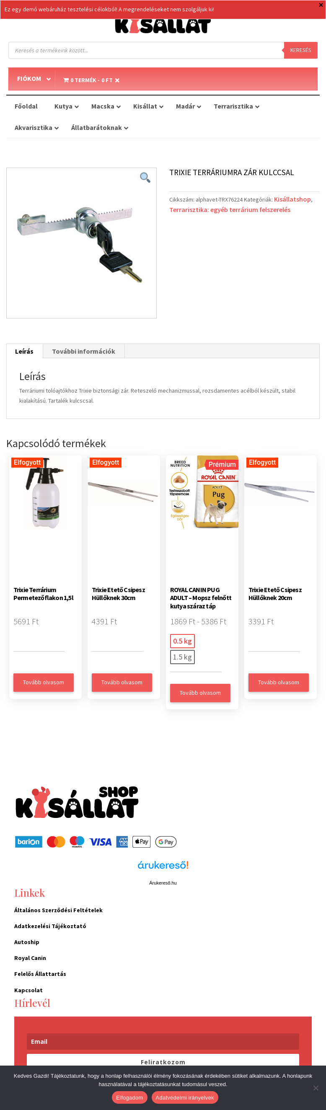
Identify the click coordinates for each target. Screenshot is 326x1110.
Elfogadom (129, 1097)
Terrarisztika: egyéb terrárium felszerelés (229, 209)
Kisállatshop (292, 199)
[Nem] (315, 1088)
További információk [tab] (83, 351)
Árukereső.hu (162, 882)
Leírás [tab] (24, 351)
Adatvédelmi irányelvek (185, 1097)
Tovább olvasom (43, 682)
